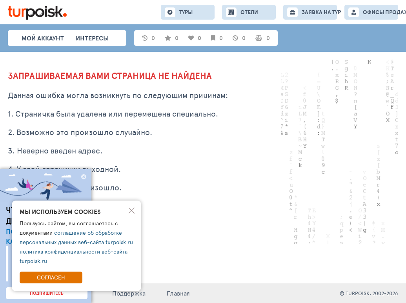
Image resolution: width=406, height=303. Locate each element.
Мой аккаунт (43, 38)
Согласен (51, 277)
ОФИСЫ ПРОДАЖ (380, 12)
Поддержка (129, 293)
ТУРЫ (186, 12)
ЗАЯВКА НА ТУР (319, 12)
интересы (92, 38)
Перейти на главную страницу (57, 229)
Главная (178, 293)
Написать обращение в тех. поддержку (72, 209)
